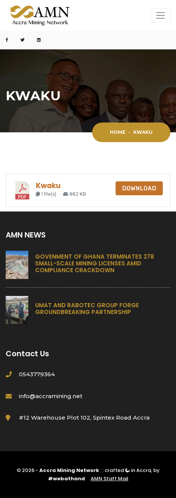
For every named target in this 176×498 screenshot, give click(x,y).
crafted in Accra (128, 470)
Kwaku (48, 186)
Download (139, 188)
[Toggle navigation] (160, 15)
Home (117, 132)
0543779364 (37, 374)
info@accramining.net (50, 396)
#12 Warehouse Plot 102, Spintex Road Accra (84, 417)
